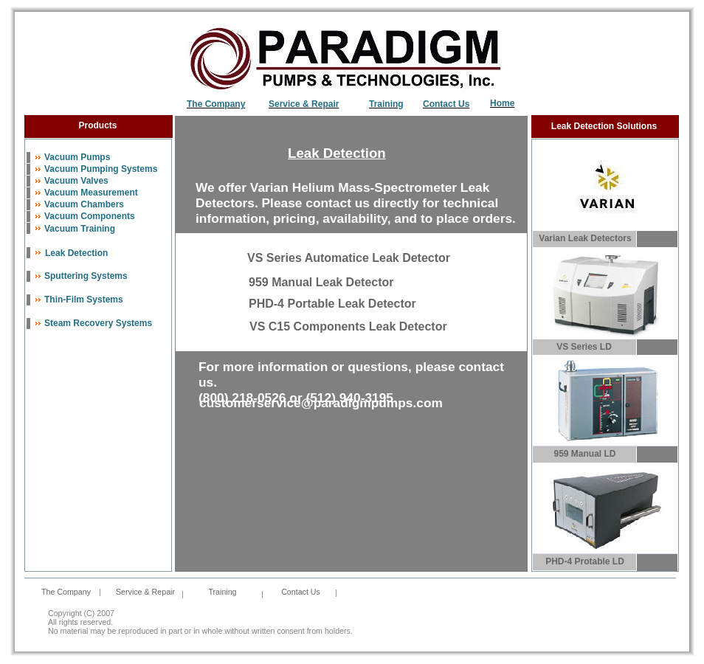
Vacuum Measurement (91, 192)
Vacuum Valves (76, 181)
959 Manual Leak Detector (321, 282)
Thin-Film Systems (83, 299)
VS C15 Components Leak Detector (348, 326)
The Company (216, 104)
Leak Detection (76, 253)
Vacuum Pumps (77, 157)
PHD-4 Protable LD (584, 561)
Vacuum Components (89, 216)
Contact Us (300, 591)
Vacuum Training (79, 229)
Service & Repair (304, 104)
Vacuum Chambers (84, 204)
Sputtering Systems (86, 276)
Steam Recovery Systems (98, 323)
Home (502, 103)
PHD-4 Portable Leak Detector (332, 303)
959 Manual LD (584, 454)
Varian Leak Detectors (585, 238)
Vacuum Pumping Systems (100, 169)
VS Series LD (584, 347)
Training (386, 104)
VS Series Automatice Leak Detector (348, 258)
